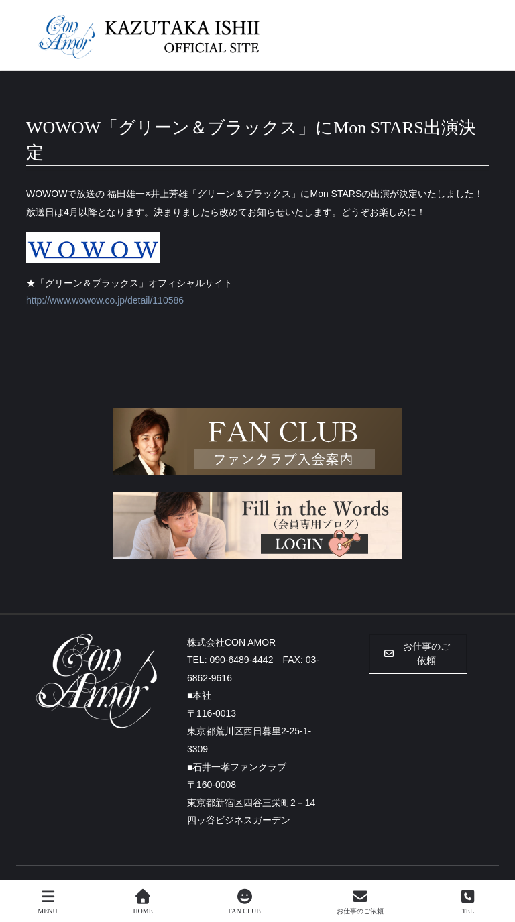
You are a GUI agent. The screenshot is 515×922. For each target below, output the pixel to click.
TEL (468, 902)
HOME (142, 902)
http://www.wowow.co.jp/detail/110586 (105, 300)
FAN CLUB (244, 902)
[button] (418, 654)
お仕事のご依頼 (360, 902)
